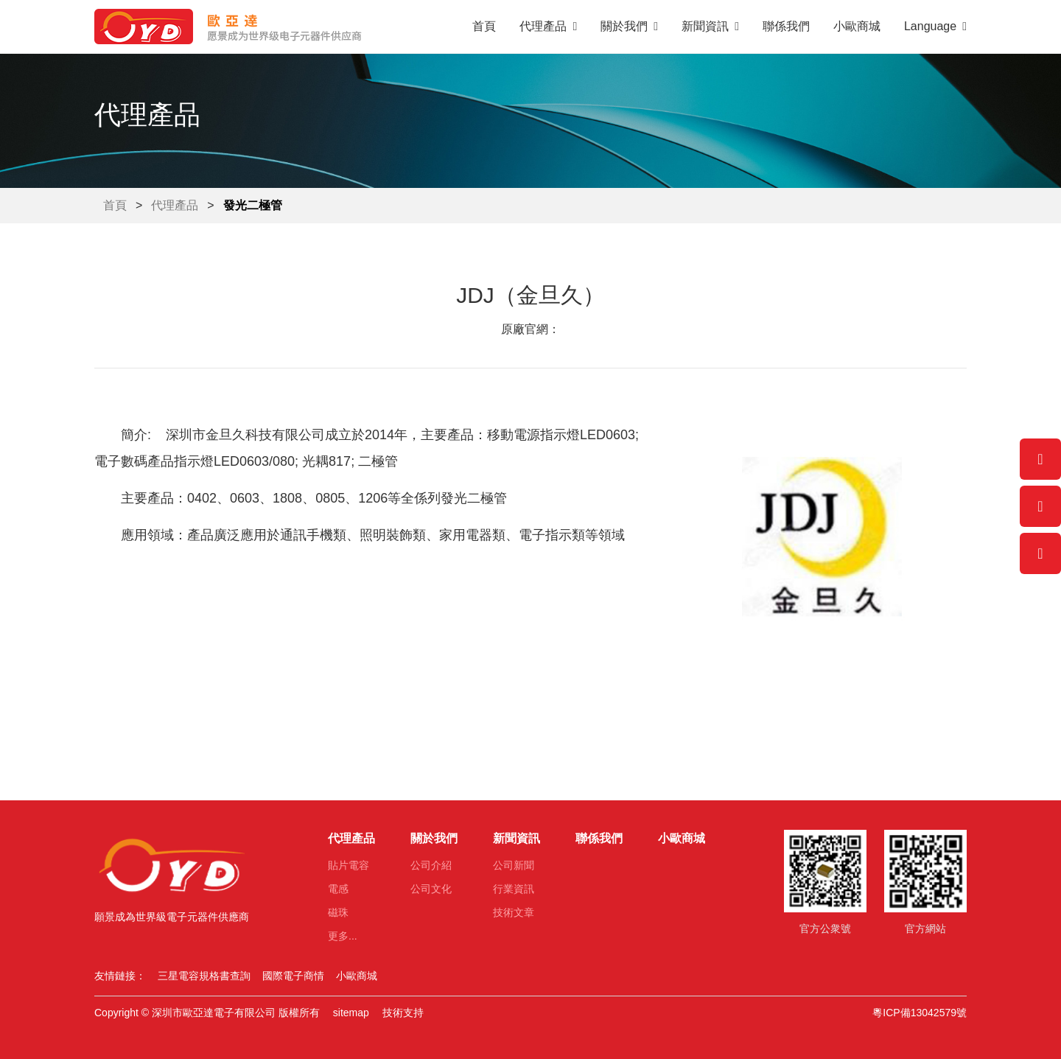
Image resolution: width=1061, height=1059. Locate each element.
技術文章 (513, 912)
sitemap (351, 1012)
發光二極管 (252, 205)
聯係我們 (786, 26)
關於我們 (629, 26)
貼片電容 (348, 865)
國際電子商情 (293, 976)
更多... (342, 936)
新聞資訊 (710, 26)
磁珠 (338, 912)
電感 (338, 889)
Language (935, 26)
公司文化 (431, 889)
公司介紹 (431, 865)
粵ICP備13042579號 (919, 1012)
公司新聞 (513, 865)
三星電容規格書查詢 (204, 976)
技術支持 (403, 1012)
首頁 (484, 26)
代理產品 (548, 26)
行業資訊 (513, 889)
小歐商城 (856, 26)
